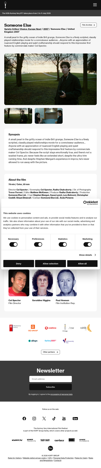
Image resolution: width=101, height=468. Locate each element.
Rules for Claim (81, 458)
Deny (18, 263)
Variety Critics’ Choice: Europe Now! (22, 29)
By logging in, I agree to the (51, 394)
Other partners (49, 352)
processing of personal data (61, 394)
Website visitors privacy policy (35, 458)
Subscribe (50, 387)
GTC (50, 458)
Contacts (57, 460)
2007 (46, 29)
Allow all (82, 263)
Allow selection (50, 263)
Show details (85, 255)
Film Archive (87, 25)
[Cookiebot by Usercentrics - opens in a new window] (85, 203)
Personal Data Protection (63, 458)
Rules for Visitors (14, 458)
